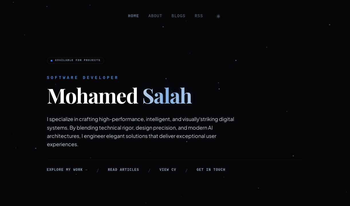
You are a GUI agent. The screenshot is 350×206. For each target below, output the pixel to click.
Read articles (123, 170)
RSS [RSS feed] (199, 16)
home (133, 16)
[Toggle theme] (218, 16)
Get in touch (211, 170)
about (155, 16)
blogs (178, 16)
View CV (167, 170)
